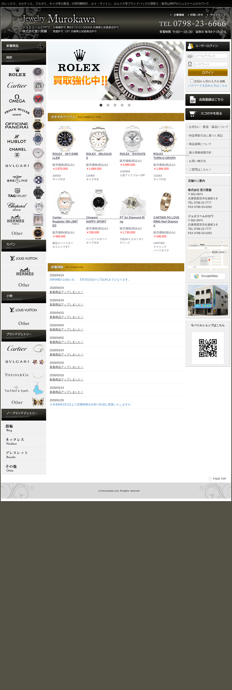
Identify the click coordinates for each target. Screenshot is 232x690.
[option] (116, 70)
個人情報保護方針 (199, 152)
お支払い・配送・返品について (207, 126)
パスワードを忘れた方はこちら (208, 85)
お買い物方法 (196, 161)
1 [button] (102, 106)
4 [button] (123, 106)
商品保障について (199, 144)
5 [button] (130, 106)
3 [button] (116, 106)
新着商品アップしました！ (67, 292)
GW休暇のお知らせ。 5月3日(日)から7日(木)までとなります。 (90, 279)
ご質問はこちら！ (199, 169)
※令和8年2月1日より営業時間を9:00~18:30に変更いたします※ (90, 404)
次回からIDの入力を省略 (209, 81)
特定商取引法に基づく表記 (204, 135)
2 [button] (109, 106)
